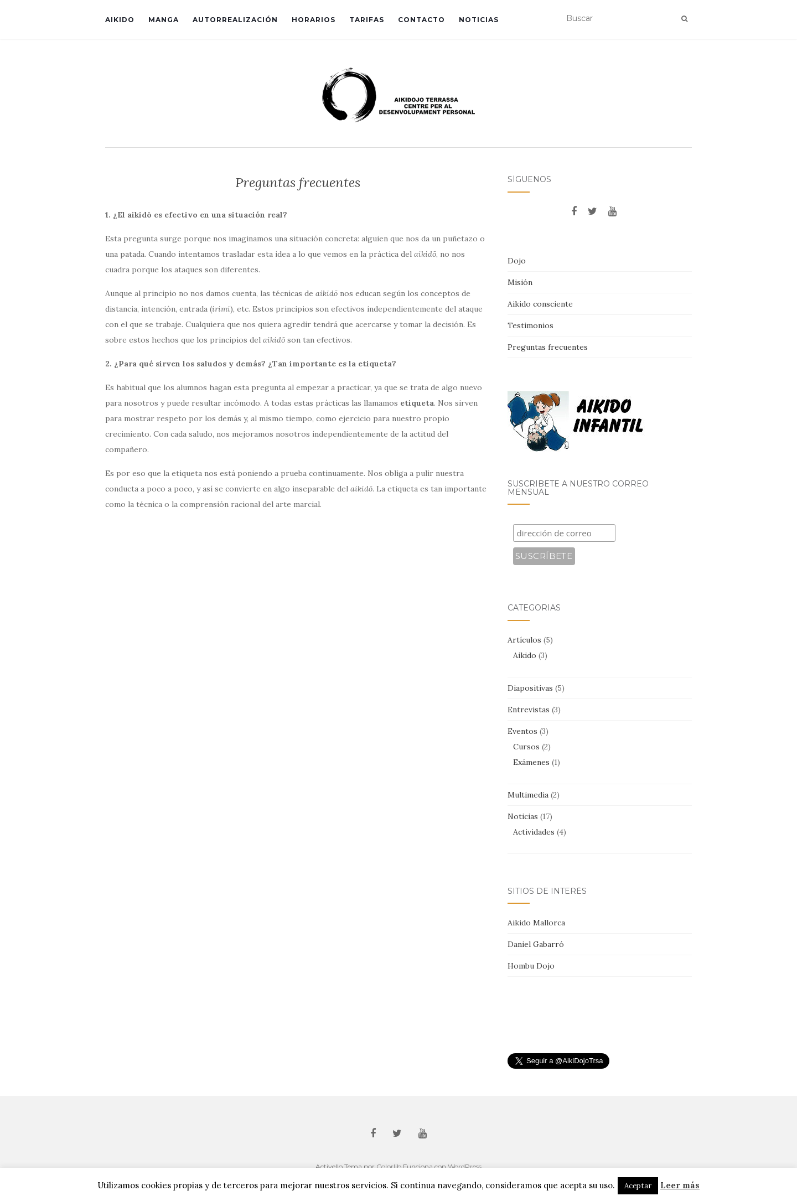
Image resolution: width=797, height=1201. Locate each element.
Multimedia (528, 795)
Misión (520, 282)
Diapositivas (530, 688)
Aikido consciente (540, 304)
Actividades (534, 832)
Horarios (313, 19)
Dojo (517, 261)
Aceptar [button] (637, 1185)
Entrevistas (529, 710)
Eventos (522, 731)
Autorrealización (235, 19)
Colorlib (388, 1166)
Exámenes (531, 762)
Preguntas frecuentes (548, 347)
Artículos (524, 640)
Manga (163, 19)
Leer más (680, 1185)
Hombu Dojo (531, 966)
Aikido (119, 19)
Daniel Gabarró (536, 944)
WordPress (465, 1166)
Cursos (526, 747)
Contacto (421, 19)
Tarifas (366, 19)
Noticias (479, 19)
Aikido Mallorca (536, 923)
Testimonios (530, 325)
